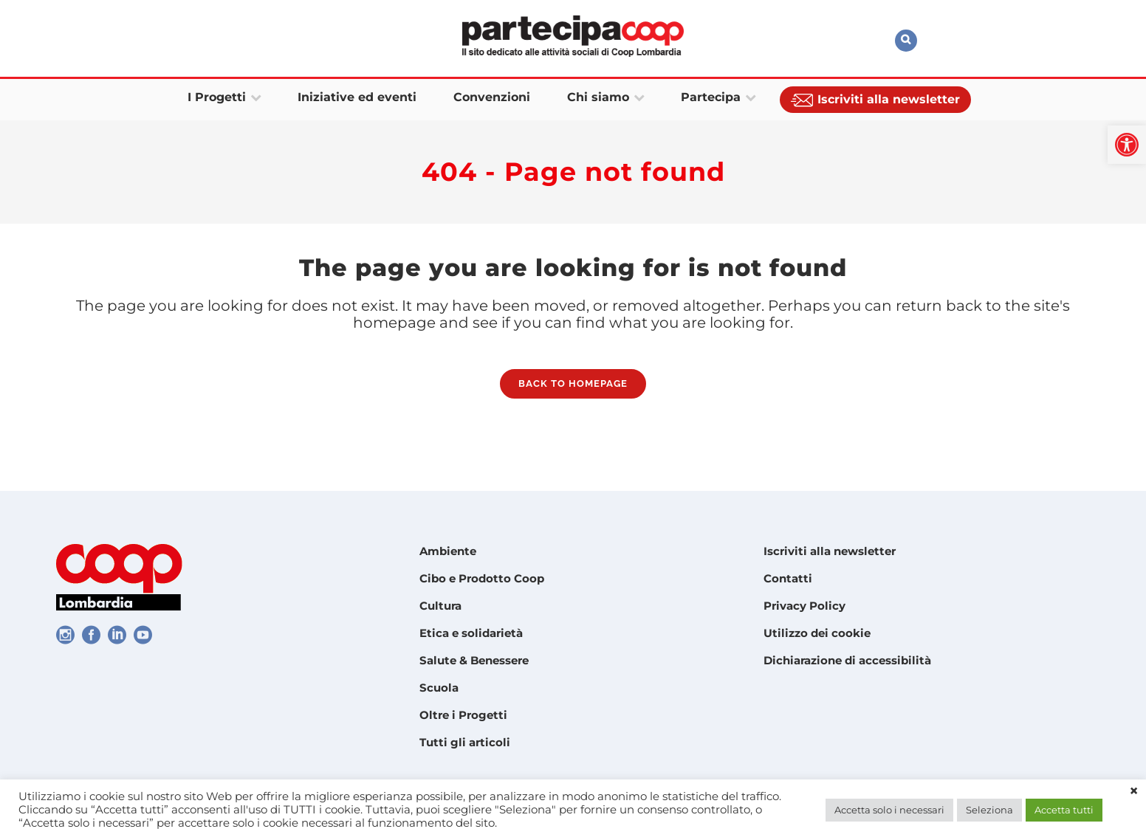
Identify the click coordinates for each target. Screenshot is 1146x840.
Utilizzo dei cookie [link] (817, 633)
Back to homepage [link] (573, 387)
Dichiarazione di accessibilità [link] (847, 660)
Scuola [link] (439, 688)
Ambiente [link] (447, 551)
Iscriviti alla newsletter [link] (830, 551)
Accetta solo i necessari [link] (889, 810)
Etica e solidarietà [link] (471, 633)
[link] (1127, 144)
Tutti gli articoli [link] (464, 742)
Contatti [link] (788, 578)
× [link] (1134, 791)
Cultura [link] (440, 606)
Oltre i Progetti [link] (463, 715)
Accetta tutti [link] (1064, 810)
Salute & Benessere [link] (474, 660)
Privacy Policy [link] (804, 606)
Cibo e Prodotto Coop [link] (481, 578)
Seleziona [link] (989, 810)
